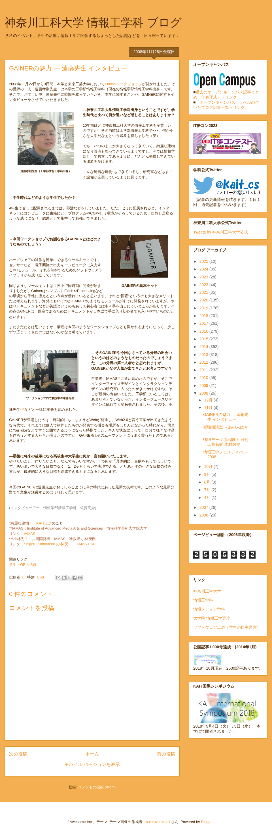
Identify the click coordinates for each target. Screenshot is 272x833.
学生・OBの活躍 (23, 565)
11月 (208, 407)
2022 (204, 284)
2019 (204, 308)
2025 (204, 261)
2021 (204, 292)
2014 (204, 346)
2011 (204, 370)
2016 (204, 331)
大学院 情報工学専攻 (211, 618)
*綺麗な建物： (22, 523)
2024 (204, 269)
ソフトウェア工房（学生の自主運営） (227, 627)
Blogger (207, 822)
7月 (207, 490)
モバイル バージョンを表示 (92, 764)
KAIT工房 (44, 523)
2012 (204, 362)
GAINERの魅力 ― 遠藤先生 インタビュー (225, 417)
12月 (208, 400)
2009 (204, 385)
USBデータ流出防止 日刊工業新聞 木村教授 (225, 442)
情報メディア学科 (209, 609)
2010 (204, 377)
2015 (204, 339)
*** (22, 409)
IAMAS (29, 534)
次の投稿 (18, 753)
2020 (204, 300)
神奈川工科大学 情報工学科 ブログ (93, 22)
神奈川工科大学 (207, 591)
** (118, 378)
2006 (204, 515)
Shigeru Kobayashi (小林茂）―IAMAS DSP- (60, 544)
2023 (204, 277)
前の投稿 (166, 753)
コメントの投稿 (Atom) (97, 787)
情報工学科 (203, 600)
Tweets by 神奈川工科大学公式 (220, 232)
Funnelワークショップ (123, 84)
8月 (207, 482)
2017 (204, 323)
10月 (208, 466)
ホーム (92, 753)
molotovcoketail (157, 822)
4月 (207, 497)
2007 (204, 507)
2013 (204, 354)
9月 (207, 474)
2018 (204, 315)
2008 (204, 393)
